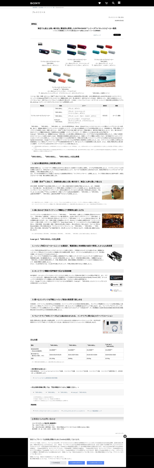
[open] (113, 3)
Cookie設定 (56, 462)
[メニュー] (120, 3)
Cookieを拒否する (77, 462)
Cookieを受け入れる (96, 462)
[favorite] (99, 3)
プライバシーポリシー (55, 458)
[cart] (106, 3)
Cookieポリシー (49, 457)
